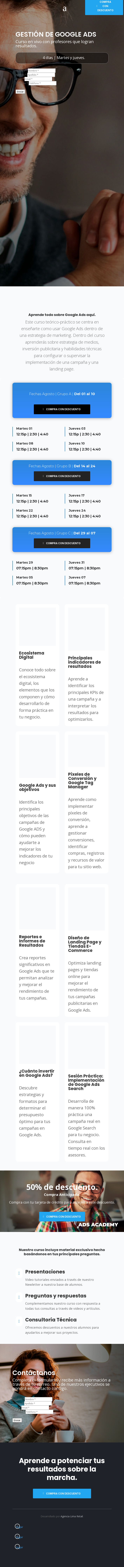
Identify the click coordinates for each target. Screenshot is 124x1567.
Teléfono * (22, 83)
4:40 (44, 434)
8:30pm (41, 568)
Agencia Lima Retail (72, 1516)
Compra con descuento (63, 409)
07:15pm (23, 568)
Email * (20, 79)
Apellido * (21, 74)
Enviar (20, 91)
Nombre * (21, 70)
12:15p (21, 434)
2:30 (33, 434)
